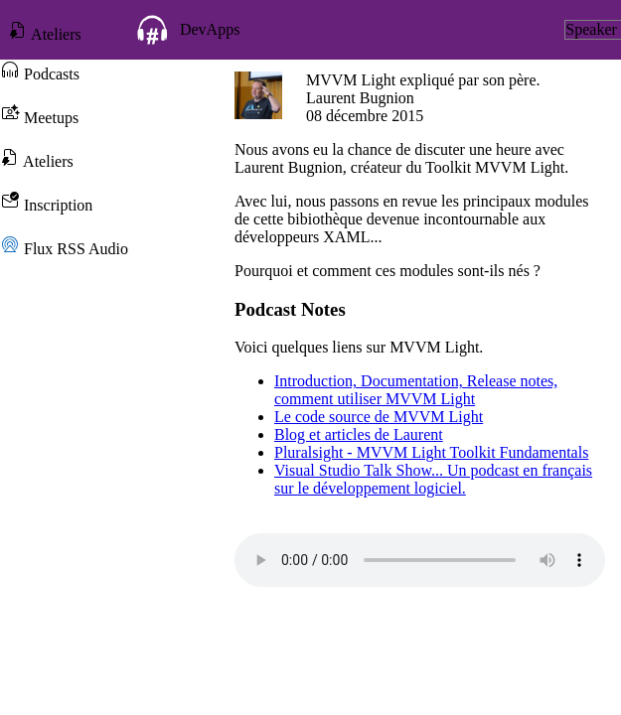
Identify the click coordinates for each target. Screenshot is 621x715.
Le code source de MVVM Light (378, 416)
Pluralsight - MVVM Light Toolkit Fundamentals (431, 452)
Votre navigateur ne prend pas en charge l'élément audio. (419, 560)
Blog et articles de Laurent (358, 434)
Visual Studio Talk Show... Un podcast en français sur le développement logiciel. (433, 479)
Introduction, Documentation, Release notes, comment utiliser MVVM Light (415, 389)
